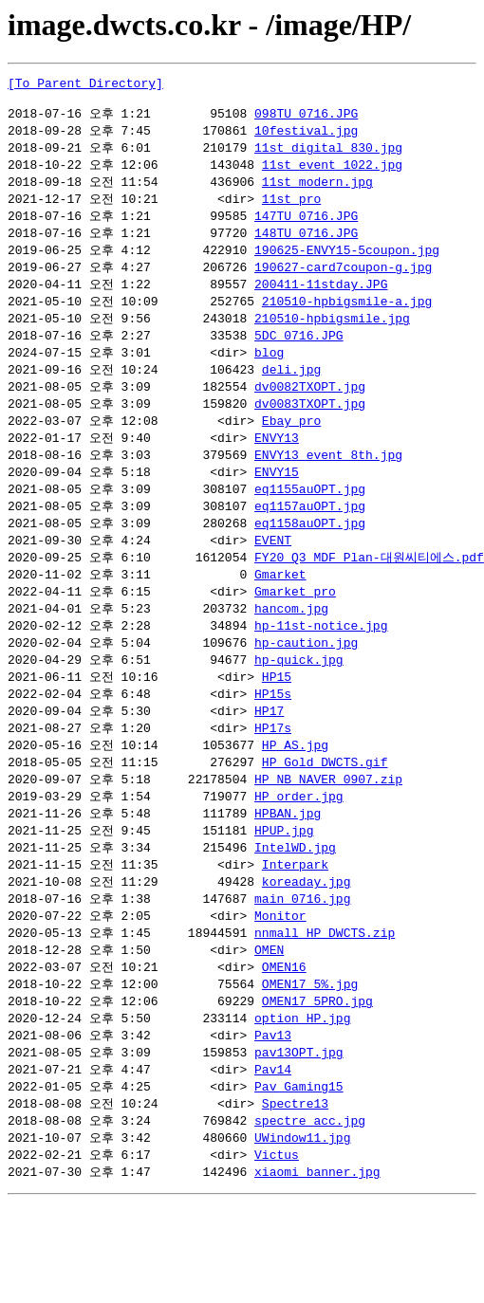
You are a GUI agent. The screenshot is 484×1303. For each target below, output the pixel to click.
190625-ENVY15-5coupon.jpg (346, 263)
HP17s (272, 768)
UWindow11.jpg (302, 1200)
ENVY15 (276, 497)
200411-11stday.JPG (320, 299)
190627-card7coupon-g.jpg (343, 281)
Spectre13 (295, 1164)
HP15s (272, 732)
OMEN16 (284, 1020)
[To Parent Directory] (85, 85)
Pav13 (272, 1092)
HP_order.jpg (299, 840)
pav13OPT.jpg (299, 1110)
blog (269, 371)
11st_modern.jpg (317, 191)
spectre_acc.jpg (309, 1182)
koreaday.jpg (306, 930)
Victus (276, 1218)
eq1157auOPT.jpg (309, 533)
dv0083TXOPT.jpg (309, 425)
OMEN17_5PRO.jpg (317, 1056)
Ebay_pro (291, 443)
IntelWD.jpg (295, 894)
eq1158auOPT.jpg (309, 551)
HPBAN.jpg (287, 858)
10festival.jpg (306, 137)
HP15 (276, 714)
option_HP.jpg (302, 1074)
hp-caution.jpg (306, 678)
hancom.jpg (291, 642)
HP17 (269, 750)
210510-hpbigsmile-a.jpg (347, 317)
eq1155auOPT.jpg (309, 515)
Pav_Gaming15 (299, 1146)
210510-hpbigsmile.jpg (332, 335)
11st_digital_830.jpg (328, 155)
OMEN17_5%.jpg (310, 1038)
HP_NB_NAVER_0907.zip (328, 822)
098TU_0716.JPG (306, 119)
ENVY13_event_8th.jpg (328, 479)
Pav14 (272, 1128)
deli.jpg (291, 389)
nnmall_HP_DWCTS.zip (324, 984)
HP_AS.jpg (295, 786)
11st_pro (291, 209)
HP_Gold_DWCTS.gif (325, 804)
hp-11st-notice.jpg (320, 660)
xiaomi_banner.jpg (317, 1236)
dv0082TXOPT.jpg (309, 407)
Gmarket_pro (295, 624)
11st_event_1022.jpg (332, 173)
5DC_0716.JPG (299, 353)
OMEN (269, 1002)
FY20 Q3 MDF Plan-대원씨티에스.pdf (369, 587)
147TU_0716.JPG (306, 227)
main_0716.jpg (302, 948)
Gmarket (280, 606)
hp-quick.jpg (299, 696)
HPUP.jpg (283, 876)
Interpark (295, 912)
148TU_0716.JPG (306, 245)
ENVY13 (276, 461)
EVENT (272, 569)
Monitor (280, 966)
